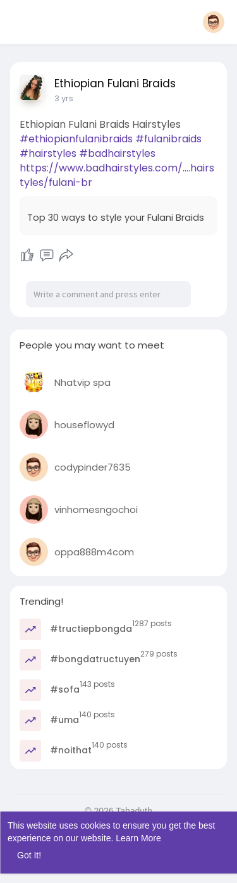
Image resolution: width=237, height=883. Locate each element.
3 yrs (63, 98)
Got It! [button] (29, 855)
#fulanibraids (168, 139)
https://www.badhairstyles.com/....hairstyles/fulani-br (117, 175)
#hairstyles (48, 153)
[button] (213, 22)
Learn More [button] (138, 838)
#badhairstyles (117, 153)
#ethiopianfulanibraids (76, 139)
